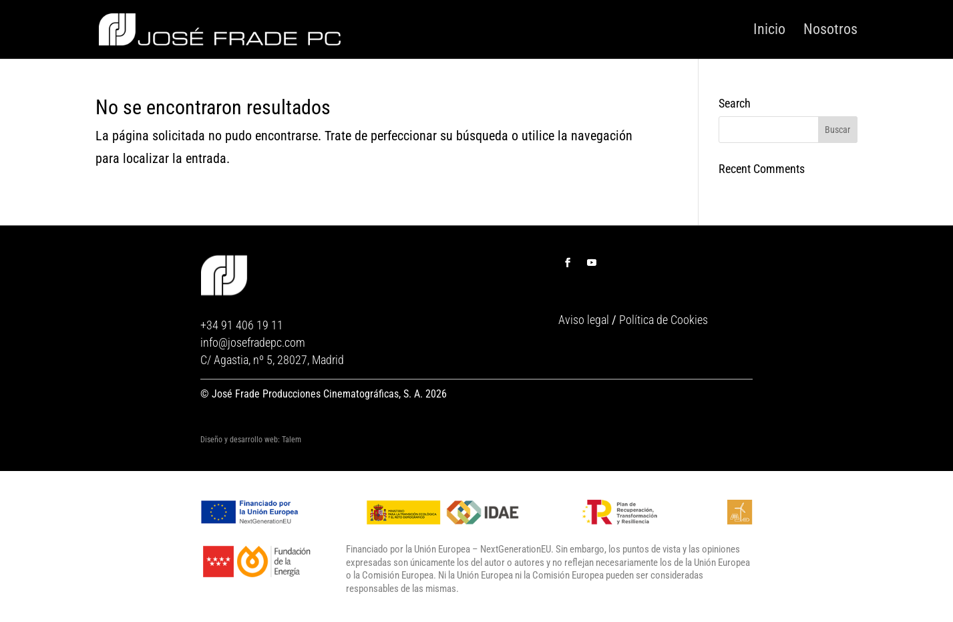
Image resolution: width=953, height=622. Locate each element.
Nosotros (830, 29)
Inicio (769, 29)
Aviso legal (583, 320)
